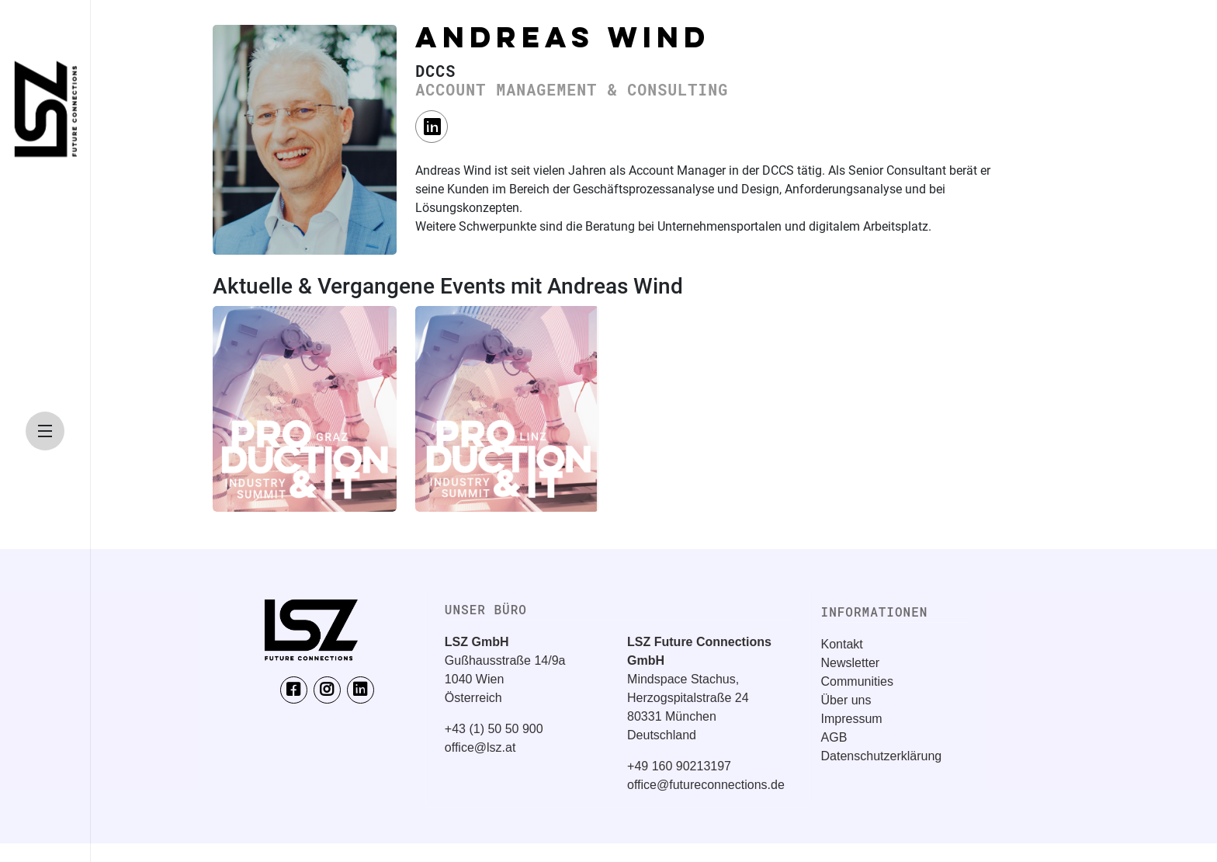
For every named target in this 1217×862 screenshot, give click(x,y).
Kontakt (842, 644)
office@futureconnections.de (706, 784)
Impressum (851, 718)
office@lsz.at (480, 747)
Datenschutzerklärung (881, 756)
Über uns (846, 700)
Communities (857, 681)
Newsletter (850, 662)
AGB (834, 737)
